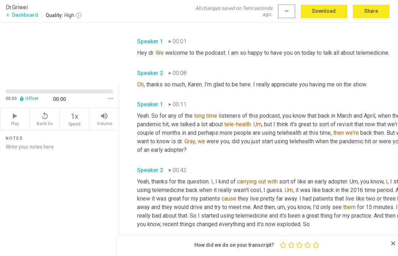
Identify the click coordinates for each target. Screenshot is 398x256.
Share (371, 11)
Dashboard (22, 15)
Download (324, 11)
